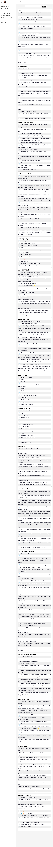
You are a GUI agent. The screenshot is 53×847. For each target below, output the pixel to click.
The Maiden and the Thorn (27, 404)
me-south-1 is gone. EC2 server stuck (30, 715)
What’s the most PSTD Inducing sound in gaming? (33, 547)
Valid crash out (24, 261)
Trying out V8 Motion (26, 440)
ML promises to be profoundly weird (30, 98)
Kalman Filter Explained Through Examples (32, 142)
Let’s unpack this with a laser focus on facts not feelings (34, 815)
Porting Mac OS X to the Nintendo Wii (28, 478)
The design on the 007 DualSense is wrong (31, 321)
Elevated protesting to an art (28, 53)
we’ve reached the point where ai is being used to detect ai (35, 301)
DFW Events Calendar (6, 20)
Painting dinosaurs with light (28, 35)
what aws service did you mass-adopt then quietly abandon (35, 726)
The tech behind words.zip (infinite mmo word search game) (36, 163)
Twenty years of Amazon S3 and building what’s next (34, 721)
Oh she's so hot (25, 390)
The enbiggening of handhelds (28, 353)
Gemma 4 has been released (28, 553)
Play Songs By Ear (5, 13)
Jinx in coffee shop (25, 399)
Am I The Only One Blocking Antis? (29, 395)
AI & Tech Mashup (5, 6)
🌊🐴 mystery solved (26, 813)
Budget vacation (25, 417)
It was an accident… (26, 428)
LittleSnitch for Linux (26, 68)
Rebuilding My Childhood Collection (30, 364)
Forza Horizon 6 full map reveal (29, 323)
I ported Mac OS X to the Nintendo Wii (30, 71)
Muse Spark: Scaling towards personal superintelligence (35, 91)
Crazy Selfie (24, 381)
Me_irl (22, 48)
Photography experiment (27, 435)
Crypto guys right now (26, 656)
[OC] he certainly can (26, 247)
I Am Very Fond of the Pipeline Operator (31, 133)
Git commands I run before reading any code (32, 104)
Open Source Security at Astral (28, 80)
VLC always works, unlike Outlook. (29, 19)
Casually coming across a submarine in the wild (33, 26)
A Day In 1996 (24, 415)
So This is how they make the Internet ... (31, 263)
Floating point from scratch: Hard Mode (30, 140)
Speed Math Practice (6, 15)
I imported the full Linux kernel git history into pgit (33, 118)
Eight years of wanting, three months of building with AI (32, 475)
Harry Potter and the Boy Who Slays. (30, 822)
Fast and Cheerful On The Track (29, 245)
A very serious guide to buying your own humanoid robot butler (34, 788)
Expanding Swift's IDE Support (28, 111)
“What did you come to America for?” (30, 33)
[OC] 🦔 (23, 259)
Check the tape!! (25, 252)
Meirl (22, 30)
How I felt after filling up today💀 (29, 265)
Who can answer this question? (29, 283)
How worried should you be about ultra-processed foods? (33, 757)
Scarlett (23, 388)
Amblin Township (25, 426)
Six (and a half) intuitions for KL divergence (31, 86)
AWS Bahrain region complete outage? (30, 724)
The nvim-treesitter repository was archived (29, 448)
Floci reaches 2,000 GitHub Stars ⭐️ (30, 728)
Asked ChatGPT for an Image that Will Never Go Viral (34, 799)
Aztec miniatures (25, 397)
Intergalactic (24, 402)
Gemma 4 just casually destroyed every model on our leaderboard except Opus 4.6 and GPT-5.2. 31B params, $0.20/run (32, 560)
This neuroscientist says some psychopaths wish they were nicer (35, 791)
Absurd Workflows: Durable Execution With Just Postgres (35, 138)
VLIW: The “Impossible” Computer (29, 149)
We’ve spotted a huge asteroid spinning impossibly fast (32, 775)
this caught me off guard (27, 256)
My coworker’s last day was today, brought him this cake (35, 250)
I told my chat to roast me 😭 (28, 285)
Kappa (22, 433)
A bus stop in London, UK (27, 51)
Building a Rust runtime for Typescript (30, 160)
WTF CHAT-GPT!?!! (26, 826)
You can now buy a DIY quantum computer (29, 786)
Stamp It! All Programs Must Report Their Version (31, 464)
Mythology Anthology (26, 410)
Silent (22, 379)
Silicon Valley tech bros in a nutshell (30, 276)
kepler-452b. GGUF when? (27, 556)
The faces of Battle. (26, 442)
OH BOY (23, 294)
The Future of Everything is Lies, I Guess (29, 457)
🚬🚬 (22, 811)
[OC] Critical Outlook (26, 254)
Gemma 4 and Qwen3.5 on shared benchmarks (33, 580)
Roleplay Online (4, 22)
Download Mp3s (5, 8)
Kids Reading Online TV (6, 17)
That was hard (24, 829)
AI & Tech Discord (5, 11)
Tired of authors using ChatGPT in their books (32, 824)
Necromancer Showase (27, 424)
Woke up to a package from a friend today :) (32, 17)
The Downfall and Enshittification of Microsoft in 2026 (32, 455)
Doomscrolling (24, 393)
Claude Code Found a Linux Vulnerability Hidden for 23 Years (34, 482)
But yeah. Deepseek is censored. (29, 797)
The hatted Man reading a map (28, 431)
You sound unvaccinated (27, 28)
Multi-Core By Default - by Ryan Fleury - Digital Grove (34, 136)
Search (44, 6)
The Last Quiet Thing (24, 480)
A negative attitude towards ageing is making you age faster (33, 764)
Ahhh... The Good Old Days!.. (28, 437)
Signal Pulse (24, 413)
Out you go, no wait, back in (28, 241)
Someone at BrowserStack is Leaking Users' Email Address (33, 484)
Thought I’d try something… (28, 292)
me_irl (22, 24)
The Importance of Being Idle (28, 73)
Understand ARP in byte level (28, 169)
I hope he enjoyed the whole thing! (29, 21)
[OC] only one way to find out (28, 243)
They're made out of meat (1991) (29, 89)
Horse (22, 419)
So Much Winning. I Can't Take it (29, 663)
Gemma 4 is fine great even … (28, 578)
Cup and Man (24, 422)
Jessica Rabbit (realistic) (27, 377)
